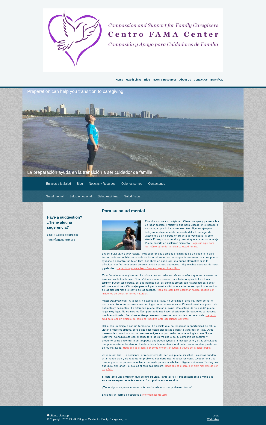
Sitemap (64, 416)
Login (216, 416)
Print (52, 416)
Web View (213, 419)
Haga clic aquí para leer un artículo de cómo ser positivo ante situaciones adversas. (159, 317)
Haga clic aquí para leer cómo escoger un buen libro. (148, 268)
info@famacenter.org (154, 395)
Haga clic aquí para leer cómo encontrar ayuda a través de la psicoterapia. (167, 348)
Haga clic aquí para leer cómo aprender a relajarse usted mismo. (179, 245)
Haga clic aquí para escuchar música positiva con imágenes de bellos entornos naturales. (158, 291)
